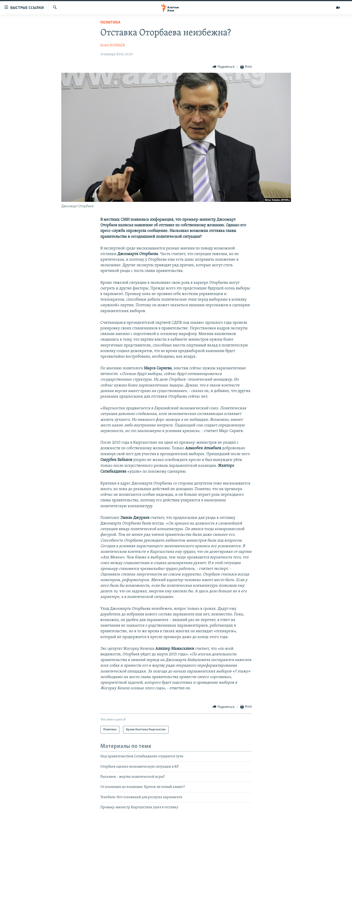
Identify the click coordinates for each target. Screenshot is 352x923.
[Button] (223, 67)
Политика (110, 22)
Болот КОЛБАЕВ (112, 45)
